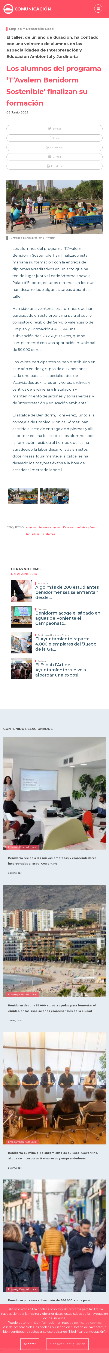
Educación (43, 583)
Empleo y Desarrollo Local (31, 29)
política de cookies (88, 1323)
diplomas (49, 533)
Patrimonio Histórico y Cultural (54, 635)
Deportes (43, 609)
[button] (54, 128)
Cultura (42, 661)
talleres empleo (49, 527)
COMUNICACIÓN (33, 9)
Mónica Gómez (87, 527)
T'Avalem (68, 527)
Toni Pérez (33, 533)
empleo (31, 527)
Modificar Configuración (67, 1344)
